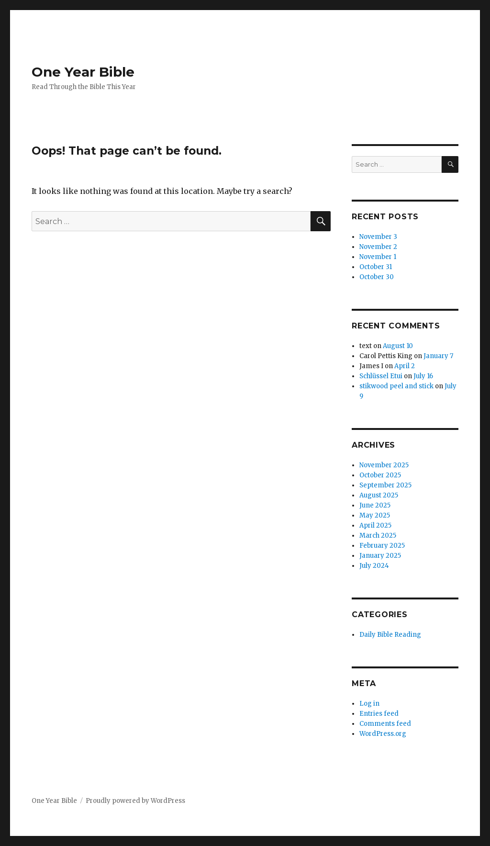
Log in (369, 703)
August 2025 (378, 495)
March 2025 (377, 535)
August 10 (398, 346)
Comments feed (385, 724)
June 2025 (374, 505)
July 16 (423, 376)
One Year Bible (83, 72)
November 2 (378, 247)
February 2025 (382, 545)
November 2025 (384, 465)
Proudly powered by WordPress (135, 801)
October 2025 (380, 475)
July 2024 (374, 566)
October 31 (375, 267)
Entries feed (379, 714)
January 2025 (380, 556)
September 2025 (385, 485)
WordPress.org (382, 734)
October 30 (376, 277)
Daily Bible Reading (390, 635)
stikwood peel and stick (396, 386)
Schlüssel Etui (380, 376)
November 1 (377, 257)
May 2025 (374, 515)
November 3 (378, 237)
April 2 (404, 366)
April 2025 (375, 525)
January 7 (438, 356)
